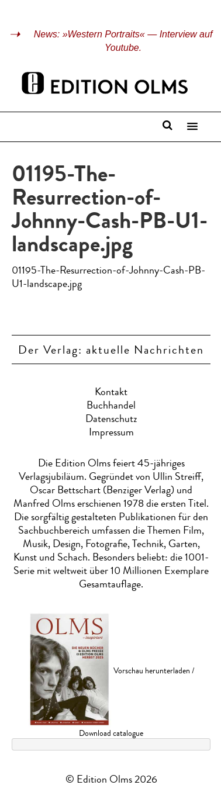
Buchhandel (111, 406)
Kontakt (111, 393)
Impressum (111, 433)
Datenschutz (111, 419)
